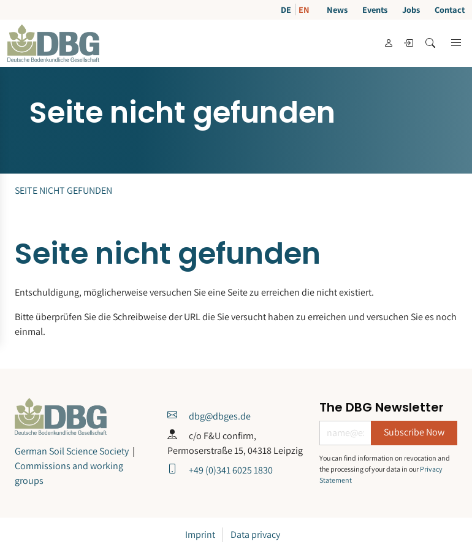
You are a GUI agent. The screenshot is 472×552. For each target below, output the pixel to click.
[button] (456, 43)
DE (287, 9)
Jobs (411, 9)
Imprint (200, 534)
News (337, 9)
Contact (450, 9)
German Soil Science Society (72, 451)
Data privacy (255, 534)
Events (374, 9)
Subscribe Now (414, 432)
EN (304, 9)
